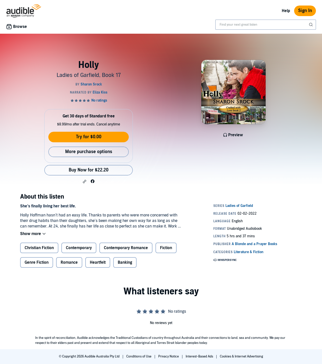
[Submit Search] (311, 25)
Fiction (166, 247)
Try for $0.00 (88, 137)
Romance (69, 262)
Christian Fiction (39, 247)
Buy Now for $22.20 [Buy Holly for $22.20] (88, 170)
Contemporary (79, 247)
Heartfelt (98, 262)
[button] (85, 181)
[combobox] (265, 25)
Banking (125, 262)
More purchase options (88, 151)
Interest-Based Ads (200, 356)
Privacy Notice (169, 356)
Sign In (305, 10)
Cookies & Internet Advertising (241, 356)
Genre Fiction (37, 262)
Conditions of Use (139, 356)
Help (286, 10)
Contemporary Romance (126, 247)
